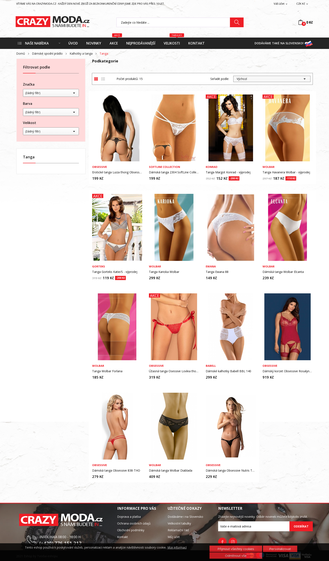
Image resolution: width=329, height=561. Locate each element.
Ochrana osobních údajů (134, 523)
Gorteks (98, 266)
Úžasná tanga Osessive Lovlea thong (174, 371)
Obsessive (99, 167)
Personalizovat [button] (280, 549)
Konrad (212, 167)
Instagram (233, 542)
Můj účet (174, 537)
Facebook (222, 542)
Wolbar (269, 167)
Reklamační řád (178, 530)
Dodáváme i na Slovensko (185, 517)
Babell (211, 365)
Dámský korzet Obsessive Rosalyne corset (288, 371)
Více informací (177, 547)
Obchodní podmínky (130, 530)
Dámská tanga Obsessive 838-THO (116, 470)
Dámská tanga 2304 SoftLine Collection (174, 172)
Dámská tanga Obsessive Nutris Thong (231, 470)
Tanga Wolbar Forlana (107, 371)
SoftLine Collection (164, 167)
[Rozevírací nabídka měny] (302, 3)
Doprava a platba (129, 517)
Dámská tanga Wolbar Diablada (170, 470)
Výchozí (272, 78)
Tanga (29, 157)
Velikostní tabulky (179, 523)
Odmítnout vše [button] (236, 555)
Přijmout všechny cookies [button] (236, 549)
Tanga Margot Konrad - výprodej (228, 172)
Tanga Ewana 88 (217, 272)
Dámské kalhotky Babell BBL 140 (228, 371)
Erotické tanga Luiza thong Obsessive (117, 172)
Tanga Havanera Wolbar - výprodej (286, 172)
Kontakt (122, 537)
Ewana (211, 266)
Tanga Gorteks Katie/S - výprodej (114, 272)
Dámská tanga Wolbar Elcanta (283, 272)
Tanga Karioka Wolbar (164, 272)
